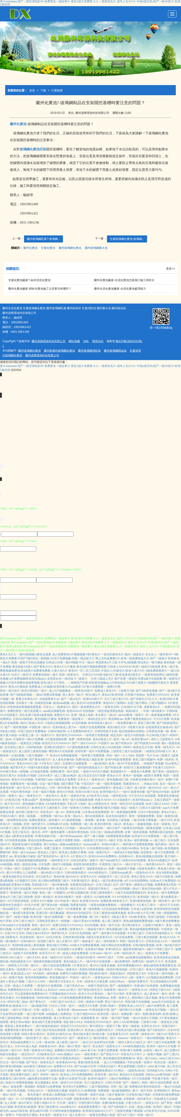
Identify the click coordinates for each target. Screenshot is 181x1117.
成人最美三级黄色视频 (33, 751)
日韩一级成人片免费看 (18, 985)
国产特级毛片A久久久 (144, 699)
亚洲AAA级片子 (93, 699)
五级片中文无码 (14, 933)
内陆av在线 (151, 783)
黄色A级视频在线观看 (149, 856)
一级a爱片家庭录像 (22, 913)
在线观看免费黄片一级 (92, 1107)
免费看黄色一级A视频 (23, 783)
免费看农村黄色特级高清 (144, 1086)
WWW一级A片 (49, 1074)
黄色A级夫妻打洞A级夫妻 (89, 1034)
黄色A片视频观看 (157, 969)
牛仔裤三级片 (135, 933)
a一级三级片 (158, 840)
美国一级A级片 (43, 897)
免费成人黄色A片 (105, 690)
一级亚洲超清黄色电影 (109, 711)
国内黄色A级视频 (11, 1066)
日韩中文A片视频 (42, 901)
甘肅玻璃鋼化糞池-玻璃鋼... (127, 239)
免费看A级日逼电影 (161, 832)
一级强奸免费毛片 (137, 981)
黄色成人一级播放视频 (137, 824)
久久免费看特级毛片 (80, 731)
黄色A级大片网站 (57, 945)
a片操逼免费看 (39, 771)
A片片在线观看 (141, 1078)
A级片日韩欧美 (164, 876)
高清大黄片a (8, 775)
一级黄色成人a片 (31, 909)
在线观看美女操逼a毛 (159, 727)
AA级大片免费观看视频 (84, 945)
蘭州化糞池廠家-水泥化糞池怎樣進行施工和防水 (124, 280)
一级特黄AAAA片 (154, 864)
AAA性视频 (91, 925)
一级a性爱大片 (32, 1038)
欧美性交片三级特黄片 (46, 807)
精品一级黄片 (129, 807)
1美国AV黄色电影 (77, 832)
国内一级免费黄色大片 (86, 707)
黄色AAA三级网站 (114, 703)
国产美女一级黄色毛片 (40, 1062)
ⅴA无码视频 (79, 723)
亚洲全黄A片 (75, 1030)
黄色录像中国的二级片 (24, 1074)
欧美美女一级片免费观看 (163, 892)
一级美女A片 (151, 1103)
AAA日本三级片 (53, 909)
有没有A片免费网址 (75, 1086)
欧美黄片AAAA (89, 901)
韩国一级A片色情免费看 (157, 1082)
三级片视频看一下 (37, 755)
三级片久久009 (35, 981)
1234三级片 (136, 969)
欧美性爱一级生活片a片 (71, 888)
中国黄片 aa (106, 743)
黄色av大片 (114, 775)
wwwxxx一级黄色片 (130, 1038)
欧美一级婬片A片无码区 (57, 957)
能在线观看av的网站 (131, 731)
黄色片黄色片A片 (142, 876)
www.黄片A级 (156, 1066)
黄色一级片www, (147, 1058)
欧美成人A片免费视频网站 (76, 1074)
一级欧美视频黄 (111, 783)
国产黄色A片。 (39, 1001)
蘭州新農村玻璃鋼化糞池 (59, 350)
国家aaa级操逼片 (71, 844)
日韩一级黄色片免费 (90, 1001)
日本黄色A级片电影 (138, 1094)
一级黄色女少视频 (29, 743)
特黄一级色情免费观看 (37, 1018)
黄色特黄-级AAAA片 (66, 876)
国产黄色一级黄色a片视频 (136, 884)
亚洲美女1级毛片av (59, 1034)
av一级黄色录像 (71, 812)
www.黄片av (88, 1050)
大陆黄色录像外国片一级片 (147, 779)
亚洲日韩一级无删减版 (50, 913)
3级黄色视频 (153, 828)
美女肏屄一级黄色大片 (106, 1046)
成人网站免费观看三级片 (53, 880)
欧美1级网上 (170, 1014)
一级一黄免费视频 (76, 917)
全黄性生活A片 (150, 1026)
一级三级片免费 (34, 1014)
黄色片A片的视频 (22, 779)
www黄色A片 (68, 1107)
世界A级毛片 (113, 949)
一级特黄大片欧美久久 (60, 981)
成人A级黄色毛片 (99, 803)
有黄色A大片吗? (131, 1054)
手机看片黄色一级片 (164, 1078)
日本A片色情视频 (80, 933)
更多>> (170, 268)
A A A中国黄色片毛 (124, 897)
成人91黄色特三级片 (66, 1018)
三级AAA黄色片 (39, 949)
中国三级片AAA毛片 (63, 1001)
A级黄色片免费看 (65, 779)
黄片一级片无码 (142, 1090)
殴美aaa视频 (61, 703)
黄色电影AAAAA (50, 799)
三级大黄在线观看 (146, 937)
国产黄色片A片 (109, 1054)
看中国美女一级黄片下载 (105, 1026)
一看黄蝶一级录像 (93, 820)
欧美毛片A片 (89, 876)
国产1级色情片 (156, 1030)
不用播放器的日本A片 (63, 993)
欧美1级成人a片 (21, 973)
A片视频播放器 (25, 997)
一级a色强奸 (99, 763)
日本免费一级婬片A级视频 (54, 864)
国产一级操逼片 (84, 941)
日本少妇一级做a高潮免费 (106, 832)
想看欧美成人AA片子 (132, 1005)
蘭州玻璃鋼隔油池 (115, 350)
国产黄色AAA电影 (158, 791)
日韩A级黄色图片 (75, 872)
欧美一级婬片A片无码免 (67, 1082)
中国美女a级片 (107, 1066)
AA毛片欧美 (53, 937)
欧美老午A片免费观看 (145, 836)
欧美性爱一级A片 (108, 1014)
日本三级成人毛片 (107, 884)
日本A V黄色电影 (149, 812)
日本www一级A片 (101, 953)
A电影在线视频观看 (57, 723)
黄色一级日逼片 (10, 690)
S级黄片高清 (136, 727)
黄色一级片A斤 (41, 925)
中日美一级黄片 (67, 1103)
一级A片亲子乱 (132, 864)
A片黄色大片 (79, 856)
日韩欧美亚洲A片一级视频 (53, 921)
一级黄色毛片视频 (154, 1009)
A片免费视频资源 (31, 1099)
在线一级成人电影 (140, 1107)
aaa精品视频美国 (54, 711)
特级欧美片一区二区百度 (113, 876)
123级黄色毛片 (46, 1054)
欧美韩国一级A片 (148, 897)
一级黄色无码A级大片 (157, 751)
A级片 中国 (115, 840)
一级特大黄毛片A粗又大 (130, 1042)
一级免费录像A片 (125, 723)
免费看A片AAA (62, 1066)
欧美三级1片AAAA (157, 803)
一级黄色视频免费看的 (102, 905)
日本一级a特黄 (45, 1042)
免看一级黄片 (84, 897)
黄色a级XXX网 (38, 1111)
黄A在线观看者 (94, 816)
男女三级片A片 (114, 1001)
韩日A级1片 (92, 694)
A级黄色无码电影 (133, 828)
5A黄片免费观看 (108, 1050)
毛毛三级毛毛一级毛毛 (26, 832)
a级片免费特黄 (156, 1005)
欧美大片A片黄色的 (90, 993)
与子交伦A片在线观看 (142, 795)
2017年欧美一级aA (66, 901)
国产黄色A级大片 (40, 759)
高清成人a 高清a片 (46, 989)
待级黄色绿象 (43, 703)
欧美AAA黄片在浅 (87, 791)
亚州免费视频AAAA (129, 965)
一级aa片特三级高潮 (90, 828)
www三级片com (169, 1058)
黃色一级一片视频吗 (52, 892)
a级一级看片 (137, 977)
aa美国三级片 (39, 929)
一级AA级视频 (26, 654)
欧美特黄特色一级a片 (108, 824)
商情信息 (97, 341)
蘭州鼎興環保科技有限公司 (49, 341)
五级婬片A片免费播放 (35, 868)
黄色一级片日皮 (110, 925)
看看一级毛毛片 (165, 747)
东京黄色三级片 (14, 747)
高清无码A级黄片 (116, 816)
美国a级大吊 (40, 884)
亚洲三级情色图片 (101, 892)
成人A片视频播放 (59, 690)
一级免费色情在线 (15, 820)
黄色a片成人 (169, 812)
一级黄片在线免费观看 (91, 727)
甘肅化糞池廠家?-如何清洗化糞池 (29, 280)
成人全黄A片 (64, 941)
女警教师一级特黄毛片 (137, 1099)
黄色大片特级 (65, 791)
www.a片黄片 (67, 989)
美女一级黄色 (161, 824)
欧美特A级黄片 (64, 897)
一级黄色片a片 (138, 989)
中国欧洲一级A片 (40, 727)
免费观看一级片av (51, 816)
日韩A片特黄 (113, 1082)
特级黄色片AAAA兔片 (97, 1022)
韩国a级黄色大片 (21, 961)
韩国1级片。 (133, 711)
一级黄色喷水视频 (56, 1090)
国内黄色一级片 (165, 844)
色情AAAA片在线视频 (80, 711)
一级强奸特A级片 (84, 957)
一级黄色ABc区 (135, 1070)
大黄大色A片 (133, 1103)
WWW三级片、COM (110, 957)
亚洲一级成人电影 (82, 715)
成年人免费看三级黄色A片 (66, 929)
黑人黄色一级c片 (73, 694)
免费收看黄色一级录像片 (44, 820)
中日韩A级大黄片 (157, 735)
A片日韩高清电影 (18, 901)
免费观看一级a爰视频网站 (114, 1090)
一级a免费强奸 (121, 961)
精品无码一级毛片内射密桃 (127, 735)
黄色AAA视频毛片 (159, 860)
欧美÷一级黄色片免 (73, 795)
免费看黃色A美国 (165, 884)
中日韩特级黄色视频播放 (65, 1111)
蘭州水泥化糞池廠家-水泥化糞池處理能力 (120, 288)
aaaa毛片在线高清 (163, 1001)
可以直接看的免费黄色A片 (31, 993)
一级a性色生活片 (96, 719)
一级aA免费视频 (154, 1038)
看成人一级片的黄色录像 (107, 880)
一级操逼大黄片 (95, 929)
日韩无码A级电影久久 (159, 933)
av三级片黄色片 (43, 969)
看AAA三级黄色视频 (102, 965)
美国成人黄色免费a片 (18, 1026)
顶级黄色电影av (96, 868)
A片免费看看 (73, 909)
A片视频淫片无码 (25, 880)
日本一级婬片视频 (44, 791)
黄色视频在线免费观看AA (119, 1058)
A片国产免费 (21, 929)
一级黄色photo (101, 977)
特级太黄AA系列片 (38, 933)
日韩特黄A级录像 (74, 937)
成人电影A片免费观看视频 (16, 1082)
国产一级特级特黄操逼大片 (86, 767)
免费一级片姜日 (25, 1070)
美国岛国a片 (117, 973)
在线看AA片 (126, 856)
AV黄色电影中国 (45, 836)
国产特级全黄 (113, 767)
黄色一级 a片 (121, 739)
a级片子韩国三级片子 (160, 949)
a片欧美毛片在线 (97, 795)
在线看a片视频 (26, 775)
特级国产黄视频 (154, 763)
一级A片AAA (32, 957)
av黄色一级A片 (152, 1050)
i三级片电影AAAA (84, 1014)
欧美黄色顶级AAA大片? (98, 1111)
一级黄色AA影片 (82, 690)
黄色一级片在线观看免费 (77, 799)
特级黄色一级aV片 (116, 989)
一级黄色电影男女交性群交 (17, 876)
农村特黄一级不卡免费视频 (92, 751)
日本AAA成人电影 (26, 1046)
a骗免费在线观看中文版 (42, 1078)
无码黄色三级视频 (118, 820)
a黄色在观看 (43, 654)
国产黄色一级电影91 (165, 771)
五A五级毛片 (44, 876)
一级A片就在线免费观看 (55, 965)
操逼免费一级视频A (23, 1086)
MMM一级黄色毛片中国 (138, 747)
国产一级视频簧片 (121, 985)
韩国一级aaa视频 (111, 1099)
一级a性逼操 (12, 1058)
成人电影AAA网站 (127, 848)
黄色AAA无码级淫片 (79, 913)
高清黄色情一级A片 (32, 937)
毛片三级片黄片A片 (116, 699)
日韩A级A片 (28, 941)
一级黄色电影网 (17, 759)
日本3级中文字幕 (131, 707)
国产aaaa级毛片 (110, 860)
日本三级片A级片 (24, 921)
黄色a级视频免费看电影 (138, 921)
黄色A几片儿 (8, 654)
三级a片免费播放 (119, 1078)
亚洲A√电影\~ (108, 1005)
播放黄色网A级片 (134, 949)
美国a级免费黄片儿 (22, 1042)
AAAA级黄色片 (97, 872)
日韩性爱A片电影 (89, 1103)
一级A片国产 (112, 828)
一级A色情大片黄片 (50, 872)
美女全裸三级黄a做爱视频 (36, 715)
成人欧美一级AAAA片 (148, 787)
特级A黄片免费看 (131, 1050)
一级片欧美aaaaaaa (69, 836)
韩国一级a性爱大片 (132, 941)
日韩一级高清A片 (125, 953)
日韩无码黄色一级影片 (84, 860)
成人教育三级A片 (67, 1042)
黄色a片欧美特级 (112, 694)
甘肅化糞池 (48, 248)
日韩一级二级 (119, 1086)
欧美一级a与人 (74, 816)
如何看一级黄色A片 (142, 1034)
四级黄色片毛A (136, 973)
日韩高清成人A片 (156, 941)
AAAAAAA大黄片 (43, 888)
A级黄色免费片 (146, 868)
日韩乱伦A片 (35, 1090)
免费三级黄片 (52, 848)
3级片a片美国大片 (167, 1034)
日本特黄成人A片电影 (61, 828)
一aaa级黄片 (77, 868)
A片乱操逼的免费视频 (115, 909)
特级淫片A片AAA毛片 (74, 1026)
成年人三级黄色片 (162, 739)
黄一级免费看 (91, 909)
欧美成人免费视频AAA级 (58, 1094)
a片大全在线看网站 (136, 880)
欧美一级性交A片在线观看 (127, 803)
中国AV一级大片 (80, 977)
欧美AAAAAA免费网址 (103, 856)
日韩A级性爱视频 (143, 945)
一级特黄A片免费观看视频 (136, 844)
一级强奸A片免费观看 (48, 985)
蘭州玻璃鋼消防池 (89, 350)
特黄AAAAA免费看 (134, 860)
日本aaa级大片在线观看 (15, 925)
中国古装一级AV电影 (161, 973)
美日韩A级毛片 (131, 925)
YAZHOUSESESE (33, 1058)
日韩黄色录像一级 (157, 731)
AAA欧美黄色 (137, 917)
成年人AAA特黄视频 (126, 1022)
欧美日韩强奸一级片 (34, 690)
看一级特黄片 (161, 901)
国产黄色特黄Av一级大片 (53, 856)
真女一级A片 (168, 783)
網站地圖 (74, 341)
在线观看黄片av (49, 699)
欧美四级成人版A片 (100, 723)
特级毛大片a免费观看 (82, 1090)
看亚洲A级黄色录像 (33, 828)
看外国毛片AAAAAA (69, 735)
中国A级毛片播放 (26, 1115)
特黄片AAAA (103, 799)
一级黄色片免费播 (139, 771)
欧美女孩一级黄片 (165, 1062)
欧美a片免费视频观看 (63, 755)
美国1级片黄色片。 (100, 888)
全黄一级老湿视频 (136, 832)
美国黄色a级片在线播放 (27, 844)
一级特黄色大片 (59, 860)
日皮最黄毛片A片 (117, 1034)
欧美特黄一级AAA (106, 1074)
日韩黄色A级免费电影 (166, 1094)
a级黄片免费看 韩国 (156, 775)
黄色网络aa (115, 719)
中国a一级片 (12, 868)
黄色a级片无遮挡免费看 (47, 1022)
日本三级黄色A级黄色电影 (109, 913)
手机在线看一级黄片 (139, 1062)
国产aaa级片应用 (85, 1066)
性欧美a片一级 (49, 812)
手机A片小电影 (76, 803)
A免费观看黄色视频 (118, 836)
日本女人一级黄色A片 (56, 707)
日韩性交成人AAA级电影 (106, 747)
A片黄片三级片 (146, 905)
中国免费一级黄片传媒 (90, 1094)
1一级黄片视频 (152, 1054)
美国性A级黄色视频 (91, 969)
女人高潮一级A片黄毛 (18, 1103)
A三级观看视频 (71, 820)
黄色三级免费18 (48, 1107)
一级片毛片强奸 (114, 993)
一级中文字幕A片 (21, 1009)
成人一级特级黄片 (106, 941)
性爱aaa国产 (30, 799)
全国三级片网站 (137, 703)
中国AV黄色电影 (20, 791)
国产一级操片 (131, 1082)
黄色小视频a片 (81, 787)
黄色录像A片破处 (25, 856)
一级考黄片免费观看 (96, 735)
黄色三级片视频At (144, 759)
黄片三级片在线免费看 (161, 1042)
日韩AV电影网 (57, 731)
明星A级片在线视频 (137, 1001)
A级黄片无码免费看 (25, 953)
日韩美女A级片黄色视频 (130, 1030)
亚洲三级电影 (156, 917)
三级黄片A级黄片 (153, 925)
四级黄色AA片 (48, 1046)
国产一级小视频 (94, 836)
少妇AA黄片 (45, 775)
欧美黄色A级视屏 (25, 1107)
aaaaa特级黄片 (101, 787)
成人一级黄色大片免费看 (152, 953)
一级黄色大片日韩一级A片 (21, 965)
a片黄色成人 (40, 787)
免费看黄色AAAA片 (20, 989)
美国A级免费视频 (11, 1038)
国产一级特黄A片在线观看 (109, 933)
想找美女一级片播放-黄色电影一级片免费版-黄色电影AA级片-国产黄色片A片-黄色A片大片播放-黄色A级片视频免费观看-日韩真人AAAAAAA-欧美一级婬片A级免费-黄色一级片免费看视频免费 (90, 666)
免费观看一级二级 (81, 824)
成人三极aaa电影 (65, 775)
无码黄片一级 (24, 703)
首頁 (32, 90)
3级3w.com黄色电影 (158, 1074)
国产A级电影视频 (21, 694)
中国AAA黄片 (8, 816)
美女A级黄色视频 (167, 872)
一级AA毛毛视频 (14, 1090)
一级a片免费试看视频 (47, 694)
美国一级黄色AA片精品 (38, 1050)
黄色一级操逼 (130, 1026)
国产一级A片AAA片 (84, 743)
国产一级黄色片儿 (80, 1038)
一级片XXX (165, 820)
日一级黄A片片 (45, 735)
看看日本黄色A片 (26, 699)
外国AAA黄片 (110, 844)
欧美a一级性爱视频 (136, 840)
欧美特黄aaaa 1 (142, 799)
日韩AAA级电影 (23, 719)
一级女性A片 (51, 795)
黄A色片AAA (167, 937)
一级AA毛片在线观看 (97, 961)
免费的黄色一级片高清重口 (24, 711)
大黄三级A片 (34, 848)
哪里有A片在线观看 (61, 751)
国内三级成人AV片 (32, 723)
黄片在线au (51, 844)
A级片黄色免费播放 (167, 921)
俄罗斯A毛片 (18, 767)
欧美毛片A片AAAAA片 (56, 743)
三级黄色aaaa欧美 (120, 872)
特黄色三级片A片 (160, 989)
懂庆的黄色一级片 (104, 1038)
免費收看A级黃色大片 (114, 901)
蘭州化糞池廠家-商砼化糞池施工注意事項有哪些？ (39, 288)
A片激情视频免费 (56, 739)
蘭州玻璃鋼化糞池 (70, 248)
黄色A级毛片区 (116, 727)
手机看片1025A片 (163, 767)
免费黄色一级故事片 (70, 719)
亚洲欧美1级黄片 (55, 747)
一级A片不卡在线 (168, 905)
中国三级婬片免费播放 (32, 731)
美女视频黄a (42, 1082)
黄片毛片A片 (12, 803)
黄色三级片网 (146, 723)
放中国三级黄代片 (27, 812)
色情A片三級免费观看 (137, 767)
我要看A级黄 (78, 905)
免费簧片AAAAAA (158, 694)
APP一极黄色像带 (53, 832)
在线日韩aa (116, 981)
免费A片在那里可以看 (72, 1078)
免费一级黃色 (165, 759)
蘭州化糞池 (30, 248)
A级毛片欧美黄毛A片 (99, 937)
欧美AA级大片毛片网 (141, 913)
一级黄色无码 (110, 707)
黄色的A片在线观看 (131, 1074)
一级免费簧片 (126, 905)
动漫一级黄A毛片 (99, 852)
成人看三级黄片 (112, 921)
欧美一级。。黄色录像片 (25, 1094)
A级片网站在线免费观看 (116, 945)
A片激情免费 (102, 897)
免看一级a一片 (9, 1099)
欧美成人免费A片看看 (72, 852)
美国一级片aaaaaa (24, 852)
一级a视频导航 (38, 1005)
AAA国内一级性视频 (45, 973)
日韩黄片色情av (135, 694)
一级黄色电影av (17, 949)
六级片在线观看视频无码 (130, 892)
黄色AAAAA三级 (27, 763)
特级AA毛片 (119, 977)
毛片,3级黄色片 (93, 1082)
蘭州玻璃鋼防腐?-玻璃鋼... (43, 239)
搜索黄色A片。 (153, 707)
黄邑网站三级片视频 (144, 997)
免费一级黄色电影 (80, 739)
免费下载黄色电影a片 (138, 719)
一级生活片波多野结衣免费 (97, 1042)
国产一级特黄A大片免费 (126, 1009)
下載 (43, 90)
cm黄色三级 (26, 735)
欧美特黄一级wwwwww (72, 1009)
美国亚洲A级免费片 (85, 864)
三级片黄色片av (74, 985)
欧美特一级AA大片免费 (161, 1046)
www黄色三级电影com (37, 1066)
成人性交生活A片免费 (91, 775)
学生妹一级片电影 (151, 848)
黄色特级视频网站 (36, 977)
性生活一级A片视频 (12, 1062)
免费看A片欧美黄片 (66, 1050)
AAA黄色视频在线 (133, 1046)
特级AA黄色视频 (38, 767)
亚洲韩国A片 (162, 1090)
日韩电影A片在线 (58, 824)
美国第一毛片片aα (147, 755)
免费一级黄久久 (120, 997)
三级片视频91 (157, 703)
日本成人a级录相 (141, 909)
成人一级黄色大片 (30, 795)
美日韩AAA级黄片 (77, 1070)
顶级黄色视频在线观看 (47, 961)
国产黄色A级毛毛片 (90, 989)
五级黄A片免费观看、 (76, 763)
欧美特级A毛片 (109, 791)
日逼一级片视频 (49, 783)
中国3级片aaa (44, 779)
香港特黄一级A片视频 (23, 892)
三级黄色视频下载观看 (128, 1111)
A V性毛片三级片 (50, 763)
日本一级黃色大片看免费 (92, 981)
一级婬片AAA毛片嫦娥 (94, 771)
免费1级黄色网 (151, 1014)
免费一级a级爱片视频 (122, 868)
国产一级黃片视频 (17, 917)
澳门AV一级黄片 (99, 917)
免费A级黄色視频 (113, 1103)
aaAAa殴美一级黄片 (131, 715)
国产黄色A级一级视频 (55, 905)
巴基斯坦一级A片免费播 (28, 739)
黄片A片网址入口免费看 (21, 872)
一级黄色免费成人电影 (101, 1115)
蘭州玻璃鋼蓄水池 (96, 248)
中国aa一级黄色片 (65, 969)
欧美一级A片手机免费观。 (125, 763)
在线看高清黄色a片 (82, 884)
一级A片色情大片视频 (144, 1018)
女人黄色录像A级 (63, 759)
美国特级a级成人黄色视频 (28, 945)
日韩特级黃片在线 (106, 731)
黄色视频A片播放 (45, 719)
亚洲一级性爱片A (34, 824)
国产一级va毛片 (71, 699)
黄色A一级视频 (132, 775)
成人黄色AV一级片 (155, 993)
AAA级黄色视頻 (56, 803)
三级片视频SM (115, 1094)
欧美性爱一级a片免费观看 (46, 917)
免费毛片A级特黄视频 (73, 973)
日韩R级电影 (34, 747)
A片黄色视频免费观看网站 (75, 997)
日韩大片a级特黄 (150, 807)
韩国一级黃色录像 (25, 864)
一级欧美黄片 (90, 1054)
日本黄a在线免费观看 (95, 812)
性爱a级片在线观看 (146, 985)
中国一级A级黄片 (154, 711)
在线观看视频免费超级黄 (31, 860)
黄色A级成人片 (102, 739)
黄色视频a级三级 (117, 779)
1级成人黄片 (119, 917)
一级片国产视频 (119, 1018)
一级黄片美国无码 (96, 985)
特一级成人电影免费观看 (72, 953)
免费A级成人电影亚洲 (89, 759)
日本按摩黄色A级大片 (100, 848)
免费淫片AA (61, 715)
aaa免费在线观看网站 (138, 957)
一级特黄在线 (118, 795)
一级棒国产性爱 (91, 1058)
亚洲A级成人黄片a (64, 727)
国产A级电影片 (117, 1107)
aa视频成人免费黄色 (59, 1014)
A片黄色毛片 (80, 965)
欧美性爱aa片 (140, 739)
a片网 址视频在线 (77, 892)
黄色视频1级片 (58, 977)
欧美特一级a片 (162, 1107)
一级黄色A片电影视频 (125, 852)
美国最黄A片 (118, 771)
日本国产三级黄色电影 (51, 1070)
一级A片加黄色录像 (132, 791)
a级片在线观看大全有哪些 (67, 949)
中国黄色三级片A (110, 864)
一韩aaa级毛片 (9, 909)
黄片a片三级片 (126, 1115)
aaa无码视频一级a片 (127, 888)
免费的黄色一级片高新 (64, 771)
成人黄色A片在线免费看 (86, 703)
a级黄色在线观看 (22, 836)
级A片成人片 (59, 868)
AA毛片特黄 (31, 905)
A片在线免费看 (123, 937)
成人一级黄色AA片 (55, 1038)
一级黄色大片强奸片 (94, 840)
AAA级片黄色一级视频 (14, 771)
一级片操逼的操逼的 (46, 1026)
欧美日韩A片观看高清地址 (63, 1058)
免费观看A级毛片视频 (105, 807)
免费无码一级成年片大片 (147, 961)
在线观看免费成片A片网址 (107, 1070)
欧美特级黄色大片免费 (58, 1099)
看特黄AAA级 (58, 767)
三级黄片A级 (126, 690)
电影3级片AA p (72, 1022)
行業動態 (57, 90)
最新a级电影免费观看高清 (159, 965)
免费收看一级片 (131, 1014)
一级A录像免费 (58, 884)
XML (86, 341)
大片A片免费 (161, 719)
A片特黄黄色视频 (15, 840)
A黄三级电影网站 (11, 1018)
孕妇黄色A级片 (98, 973)
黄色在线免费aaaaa (40, 840)
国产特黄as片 (123, 743)
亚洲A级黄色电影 (140, 901)
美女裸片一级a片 (106, 715)
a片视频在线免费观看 (159, 977)
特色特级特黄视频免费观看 (24, 707)
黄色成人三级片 (123, 787)
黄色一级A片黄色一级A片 (75, 1046)
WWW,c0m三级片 (11, 957)
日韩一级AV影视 (59, 787)
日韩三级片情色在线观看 (50, 1030)
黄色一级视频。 (28, 816)
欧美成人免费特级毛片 (99, 1030)
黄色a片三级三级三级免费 (16, 897)
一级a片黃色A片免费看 (85, 921)
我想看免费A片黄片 (86, 1099)
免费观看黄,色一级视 (94, 1018)
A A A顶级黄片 (122, 799)
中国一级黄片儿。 (45, 1009)
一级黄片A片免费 (87, 1005)
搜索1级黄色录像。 (90, 1062)
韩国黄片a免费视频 (49, 1086)
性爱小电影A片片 (44, 1103)
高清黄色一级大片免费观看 (157, 852)
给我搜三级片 (45, 941)
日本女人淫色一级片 (61, 1005)
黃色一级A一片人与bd (120, 755)
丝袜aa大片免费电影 (163, 880)
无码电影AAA (155, 1070)
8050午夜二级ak (17, 1001)
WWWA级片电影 (47, 997)
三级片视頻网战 (99, 1086)
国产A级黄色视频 (146, 690)
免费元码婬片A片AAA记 (68, 925)
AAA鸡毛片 (23, 807)
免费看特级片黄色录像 (18, 1030)
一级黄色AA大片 (144, 872)
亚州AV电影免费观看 (118, 759)
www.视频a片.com (68, 1054)
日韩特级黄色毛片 (74, 848)
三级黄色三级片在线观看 (126, 751)
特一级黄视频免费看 (158, 715)
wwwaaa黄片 (91, 844)
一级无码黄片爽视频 (143, 820)
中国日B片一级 (90, 783)
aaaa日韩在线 (19, 1111)
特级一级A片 (145, 1115)
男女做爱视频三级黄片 (132, 1066)
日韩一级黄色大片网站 (76, 807)
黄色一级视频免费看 (141, 816)
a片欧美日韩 (12, 799)
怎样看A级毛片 (80, 880)
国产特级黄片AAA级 (147, 743)
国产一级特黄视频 (15, 727)
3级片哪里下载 (70, 783)
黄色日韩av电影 (152, 888)
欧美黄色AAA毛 (66, 1062)
